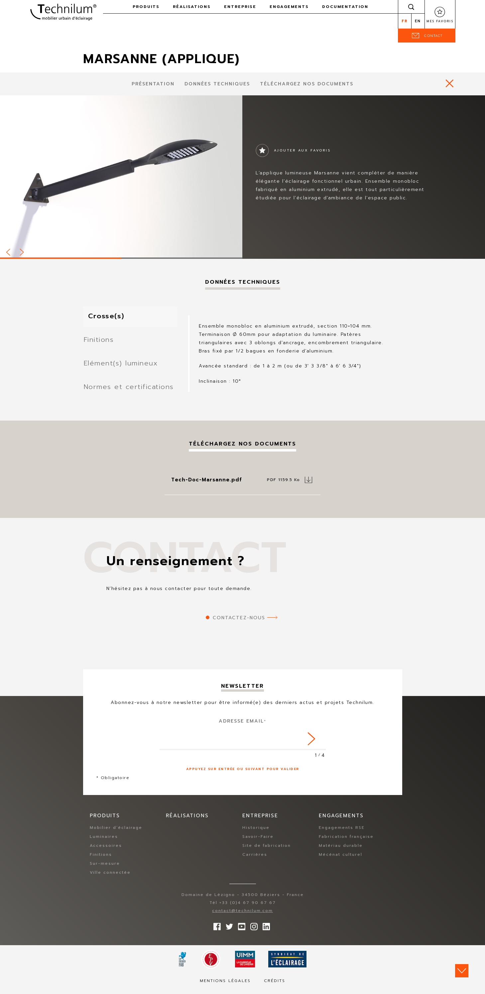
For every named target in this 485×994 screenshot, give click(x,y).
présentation (153, 83)
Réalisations (192, 7)
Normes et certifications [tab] (130, 391)
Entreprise (240, 7)
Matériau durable (341, 851)
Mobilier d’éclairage (116, 833)
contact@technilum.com (242, 916)
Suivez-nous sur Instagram (252, 930)
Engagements (289, 7)
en (418, 21)
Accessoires (106, 851)
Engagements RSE (342, 833)
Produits (146, 7)
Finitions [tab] (99, 341)
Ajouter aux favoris (302, 150)
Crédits (274, 986)
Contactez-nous (239, 623)
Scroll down (461, 970)
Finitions (101, 860)
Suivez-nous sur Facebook (215, 930)
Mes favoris (439, 21)
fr (405, 21)
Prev (8, 251)
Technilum (63, 11)
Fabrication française (346, 842)
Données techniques (217, 83)
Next (22, 251)
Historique (256, 833)
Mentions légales (225, 986)
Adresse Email (242, 726)
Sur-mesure (105, 869)
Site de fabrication (266, 851)
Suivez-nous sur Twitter (227, 930)
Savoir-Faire (258, 842)
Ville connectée (110, 878)
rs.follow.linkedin (264, 930)
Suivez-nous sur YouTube (240, 930)
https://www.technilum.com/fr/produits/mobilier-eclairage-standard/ (449, 83)
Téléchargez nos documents (306, 83)
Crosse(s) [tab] (111, 316)
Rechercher (411, 6)
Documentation (345, 7)
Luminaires (104, 842)
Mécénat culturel (340, 860)
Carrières (254, 860)
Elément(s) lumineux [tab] (122, 366)
